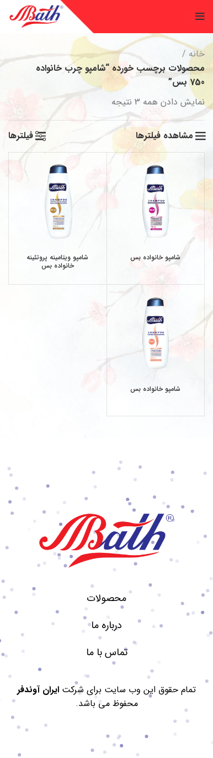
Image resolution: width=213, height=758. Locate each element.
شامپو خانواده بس (155, 257)
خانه (197, 54)
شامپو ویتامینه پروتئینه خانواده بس (57, 261)
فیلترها (20, 136)
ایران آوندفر (38, 690)
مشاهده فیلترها (164, 136)
